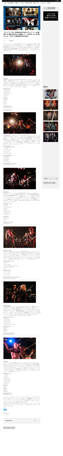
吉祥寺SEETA (13, 403)
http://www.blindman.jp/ (7, 394)
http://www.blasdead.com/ (7, 107)
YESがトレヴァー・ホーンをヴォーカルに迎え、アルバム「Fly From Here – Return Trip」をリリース (50, 136)
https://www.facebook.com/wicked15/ (9, 278)
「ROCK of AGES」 (30, 43)
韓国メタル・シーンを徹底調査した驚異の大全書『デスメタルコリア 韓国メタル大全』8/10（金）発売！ (50, 93)
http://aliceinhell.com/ (6, 223)
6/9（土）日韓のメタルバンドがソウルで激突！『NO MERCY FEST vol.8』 (50, 104)
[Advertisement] (21, 445)
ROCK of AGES (6, 413)
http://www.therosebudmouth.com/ (9, 164)
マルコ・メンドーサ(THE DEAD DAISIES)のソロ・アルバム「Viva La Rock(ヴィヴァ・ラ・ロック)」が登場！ (51, 115)
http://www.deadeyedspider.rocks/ (8, 334)
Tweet (4, 40)
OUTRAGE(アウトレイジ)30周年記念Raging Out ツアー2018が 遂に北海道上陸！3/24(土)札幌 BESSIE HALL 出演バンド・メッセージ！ (50, 126)
